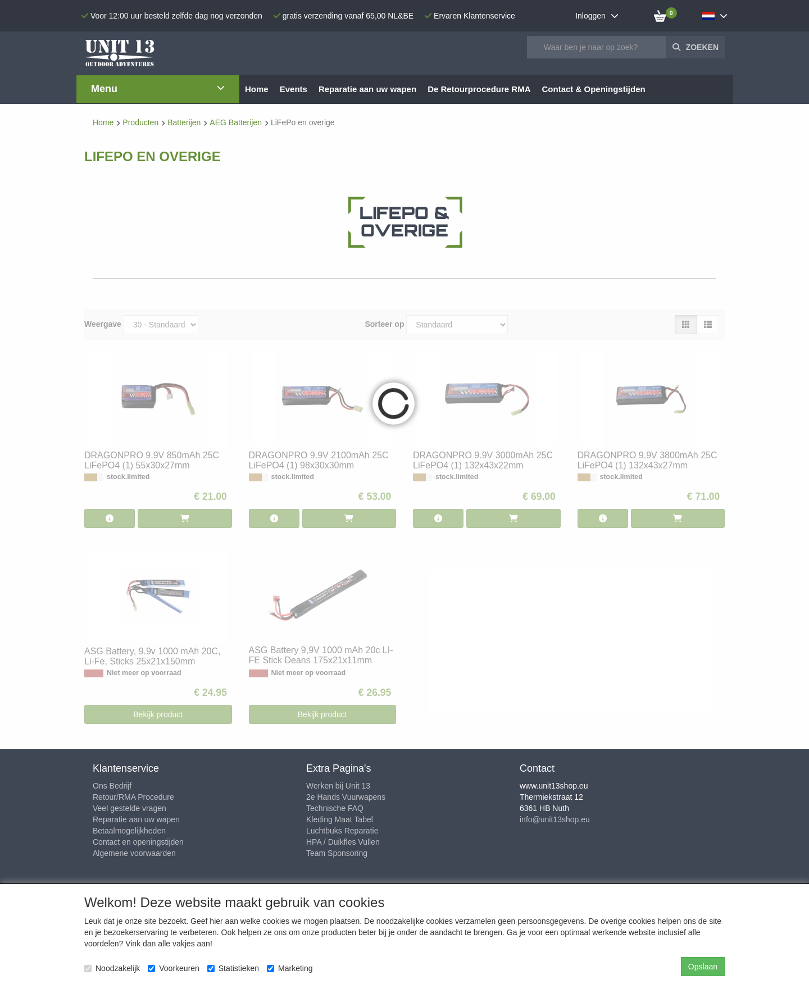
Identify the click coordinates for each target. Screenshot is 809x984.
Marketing (289, 968)
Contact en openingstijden (138, 841)
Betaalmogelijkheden (129, 830)
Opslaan (702, 966)
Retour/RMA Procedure (133, 796)
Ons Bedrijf (112, 785)
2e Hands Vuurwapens (345, 796)
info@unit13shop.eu (555, 819)
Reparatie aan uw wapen (136, 819)
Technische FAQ (334, 808)
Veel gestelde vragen (129, 808)
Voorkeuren (173, 968)
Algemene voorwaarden (134, 853)
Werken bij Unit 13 (338, 785)
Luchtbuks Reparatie (342, 830)
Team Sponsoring (336, 853)
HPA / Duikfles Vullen (343, 841)
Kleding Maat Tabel (339, 819)
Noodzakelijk (112, 968)
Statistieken (233, 968)
